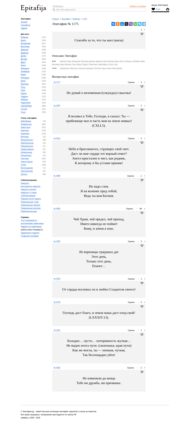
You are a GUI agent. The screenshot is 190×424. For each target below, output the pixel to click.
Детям (23, 56)
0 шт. (158, 9)
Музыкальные (27, 140)
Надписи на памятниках (31, 227)
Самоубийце (26, 106)
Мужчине (25, 84)
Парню (24, 93)
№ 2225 (57, 279)
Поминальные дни (29, 211)
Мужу (23, 81)
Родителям (25, 103)
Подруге (24, 96)
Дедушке (24, 53)
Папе (23, 90)
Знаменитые (26, 124)
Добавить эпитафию (138, 6)
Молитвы (25, 137)
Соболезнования (28, 196)
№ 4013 (57, 138)
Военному (25, 47)
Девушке (24, 50)
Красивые (25, 134)
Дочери (24, 59)
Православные (27, 149)
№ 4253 (57, 241)
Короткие (25, 130)
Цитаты (24, 174)
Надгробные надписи (30, 233)
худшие (24, 28)
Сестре (24, 109)
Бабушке (24, 37)
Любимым (25, 72)
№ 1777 (57, 82)
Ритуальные (26, 155)
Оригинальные (27, 143)
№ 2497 (57, 106)
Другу (23, 62)
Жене (23, 65)
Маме (23, 75)
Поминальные (27, 146)
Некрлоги (25, 183)
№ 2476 (57, 302)
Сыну (23, 112)
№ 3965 (57, 176)
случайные (25, 25)
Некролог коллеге (28, 189)
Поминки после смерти (31, 199)
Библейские (26, 121)
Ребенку (24, 100)
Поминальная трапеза (30, 205)
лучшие (24, 22)
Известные (25, 127)
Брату (23, 40)
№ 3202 (57, 368)
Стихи (23, 165)
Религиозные (26, 152)
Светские (25, 159)
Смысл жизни (26, 162)
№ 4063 (57, 208)
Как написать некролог (30, 186)
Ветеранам (25, 43)
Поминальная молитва (31, 208)
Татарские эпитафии (30, 236)
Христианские (27, 171)
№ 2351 (57, 330)
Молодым (25, 78)
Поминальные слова (30, 202)
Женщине (25, 68)
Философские (27, 168)
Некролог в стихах (29, 193)
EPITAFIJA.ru (58, 6)
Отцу (23, 87)
